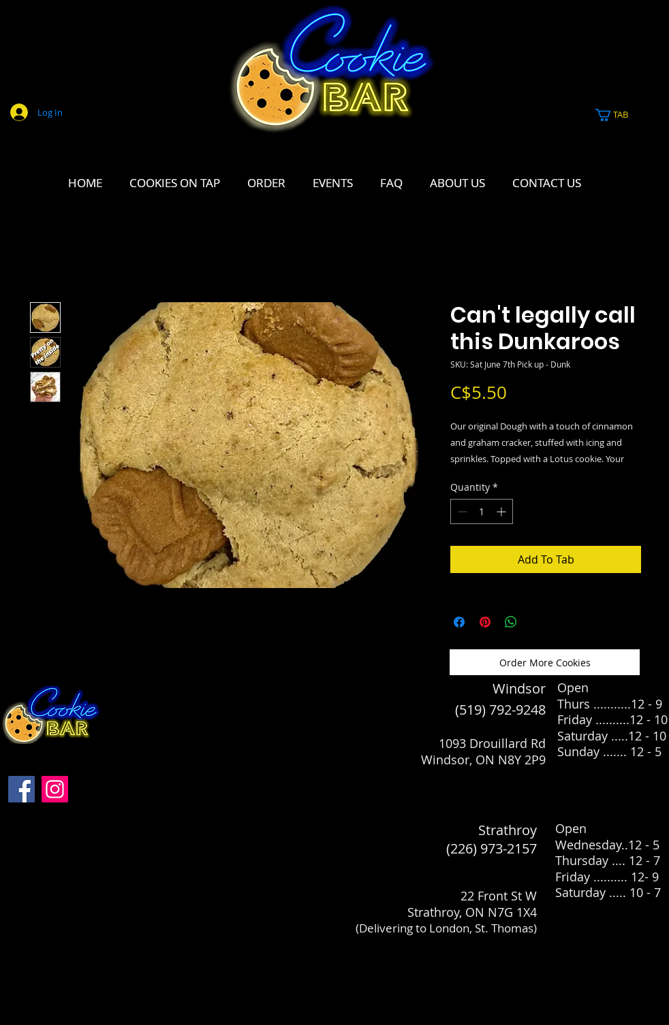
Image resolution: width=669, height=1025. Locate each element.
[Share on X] (537, 622)
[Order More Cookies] (544, 662)
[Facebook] (21, 789)
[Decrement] (460, 511)
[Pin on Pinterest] (485, 622)
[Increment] (502, 511)
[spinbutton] (481, 511)
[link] (619, 115)
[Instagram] (55, 789)
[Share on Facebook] (459, 622)
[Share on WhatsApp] (511, 622)
